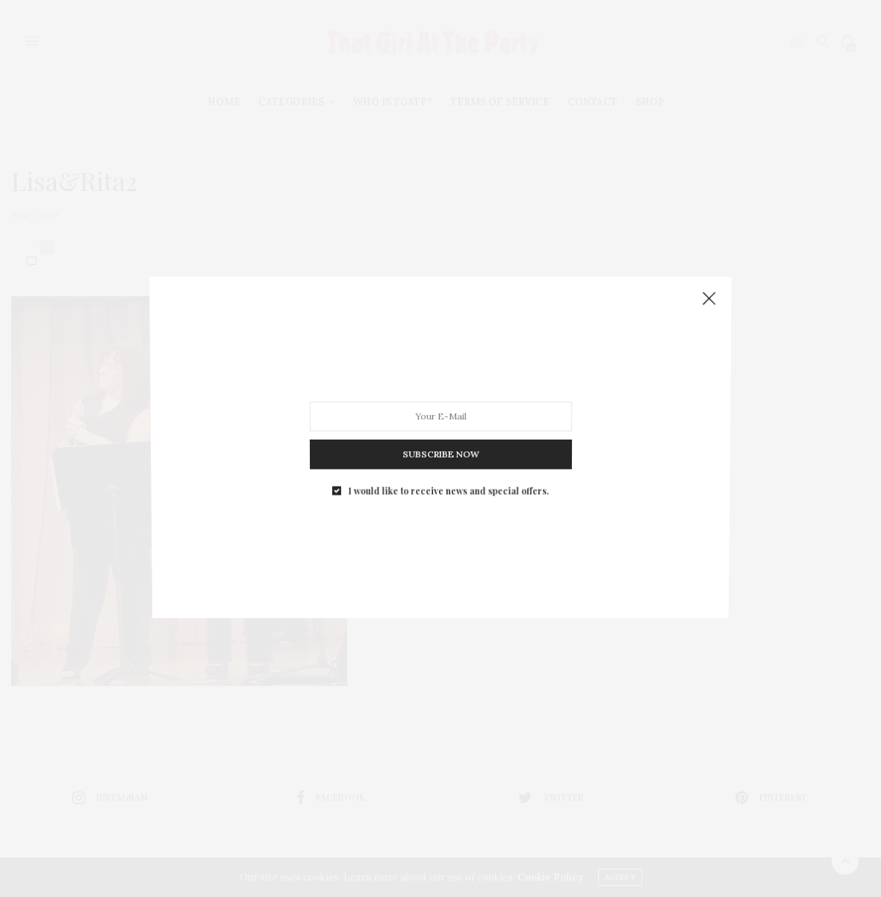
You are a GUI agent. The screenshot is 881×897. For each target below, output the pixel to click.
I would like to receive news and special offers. (447, 481)
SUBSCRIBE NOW (440, 448)
